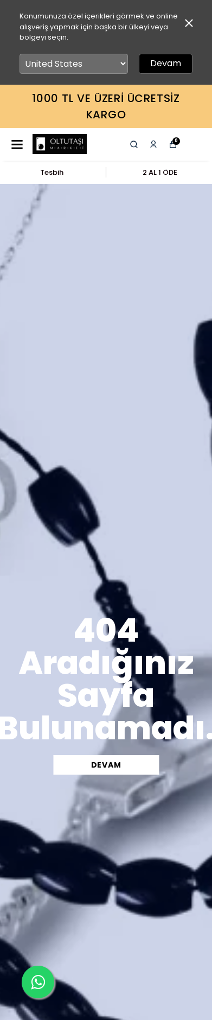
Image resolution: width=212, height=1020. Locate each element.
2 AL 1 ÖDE (160, 172)
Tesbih (51, 172)
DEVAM (106, 764)
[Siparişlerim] (153, 144)
